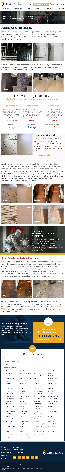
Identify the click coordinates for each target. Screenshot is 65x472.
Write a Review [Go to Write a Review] (30, 4)
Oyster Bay (37, 411)
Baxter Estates (9, 378)
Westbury (51, 421)
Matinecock (37, 376)
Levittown (22, 419)
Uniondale (51, 409)
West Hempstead (53, 419)
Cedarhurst (9, 396)
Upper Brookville (53, 411)
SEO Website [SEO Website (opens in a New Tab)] (52, 466)
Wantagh (51, 416)
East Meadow (9, 406)
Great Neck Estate (25, 378)
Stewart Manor (52, 401)
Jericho (22, 401)
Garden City (9, 431)
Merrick (36, 378)
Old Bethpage (38, 404)
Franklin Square (10, 426)
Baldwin (7, 376)
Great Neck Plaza (25, 381)
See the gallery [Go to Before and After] (45, 155)
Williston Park (52, 424)
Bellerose (8, 383)
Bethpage (8, 388)
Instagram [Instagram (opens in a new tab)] (14, 457)
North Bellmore (38, 393)
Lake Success (24, 409)
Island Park (23, 399)
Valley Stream (52, 414)
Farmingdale (9, 419)
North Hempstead (39, 396)
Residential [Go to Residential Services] (6, 9)
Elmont (7, 416)
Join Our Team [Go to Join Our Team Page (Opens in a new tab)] (19, 452)
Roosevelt (51, 371)
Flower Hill (8, 424)
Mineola (36, 383)
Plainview (36, 419)
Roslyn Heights (52, 381)
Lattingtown (23, 411)
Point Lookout (38, 429)
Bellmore (8, 386)
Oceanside (37, 401)
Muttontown (37, 388)
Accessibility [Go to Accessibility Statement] (4, 466)
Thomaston (51, 406)
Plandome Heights (39, 424)
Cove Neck (8, 401)
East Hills (8, 404)
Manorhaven (24, 434)
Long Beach (23, 424)
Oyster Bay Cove (39, 414)
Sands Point (51, 388)
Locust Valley (24, 421)
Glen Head (23, 371)
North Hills (37, 399)
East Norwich (9, 409)
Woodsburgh (52, 431)
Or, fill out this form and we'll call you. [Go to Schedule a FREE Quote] (48, 339)
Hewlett (22, 388)
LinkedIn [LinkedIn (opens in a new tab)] (32, 457)
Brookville (8, 391)
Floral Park (8, 421)
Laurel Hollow (24, 414)
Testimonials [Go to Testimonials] (49, 9)
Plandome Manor (39, 426)
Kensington (23, 404)
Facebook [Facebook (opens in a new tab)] (19, 457)
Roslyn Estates (52, 376)
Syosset (50, 404)
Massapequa (38, 371)
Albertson (8, 371)
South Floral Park (53, 396)
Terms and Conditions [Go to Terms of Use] (23, 466)
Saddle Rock (52, 386)
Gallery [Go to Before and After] (29, 9)
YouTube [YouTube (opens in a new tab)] (27, 457)
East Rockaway (10, 411)
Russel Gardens (53, 383)
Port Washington (39, 431)
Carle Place (9, 393)
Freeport (8, 429)
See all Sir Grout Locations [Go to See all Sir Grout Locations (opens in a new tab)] (32, 438)
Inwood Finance (24, 396)
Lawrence (23, 416)
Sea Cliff (50, 391)
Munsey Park (38, 386)
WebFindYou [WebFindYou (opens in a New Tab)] (60, 466)
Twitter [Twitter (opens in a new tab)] (23, 457)
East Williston (9, 414)
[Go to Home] (13, 3)
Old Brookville (38, 406)
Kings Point (23, 406)
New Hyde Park (38, 391)
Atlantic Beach (9, 373)
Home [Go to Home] (3, 447)
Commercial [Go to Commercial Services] (18, 9)
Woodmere (51, 429)
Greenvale (23, 383)
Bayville (7, 381)
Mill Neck (36, 381)
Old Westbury (38, 409)
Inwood (22, 393)
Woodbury (51, 426)
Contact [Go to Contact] (61, 9)
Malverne (22, 429)
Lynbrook (22, 426)
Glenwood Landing (25, 373)
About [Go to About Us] (38, 9)
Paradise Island (38, 416)
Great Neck (23, 376)
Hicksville (22, 391)
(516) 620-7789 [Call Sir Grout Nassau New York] (57, 4)
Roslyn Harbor (52, 378)
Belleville (8, 365)
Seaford (50, 393)
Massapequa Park (39, 373)
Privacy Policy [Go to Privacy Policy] (12, 466)
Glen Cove (8, 434)
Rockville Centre (39, 434)
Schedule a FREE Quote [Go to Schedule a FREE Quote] (40, 4)
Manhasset (23, 431)
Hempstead (23, 386)
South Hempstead (53, 399)
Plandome (37, 421)
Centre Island (9, 399)
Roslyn (50, 373)
